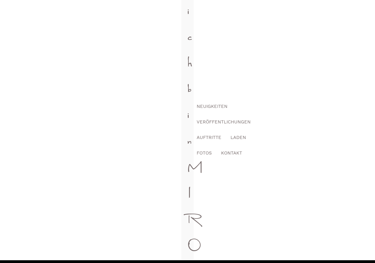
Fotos (314, 15)
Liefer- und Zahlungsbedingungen (320, 250)
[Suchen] (187, 93)
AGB (198, 250)
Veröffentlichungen (212, 15)
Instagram (225, 209)
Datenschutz (260, 250)
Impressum (225, 250)
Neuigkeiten (160, 15)
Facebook (201, 209)
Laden (289, 15)
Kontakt (341, 15)
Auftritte (260, 15)
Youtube (249, 209)
